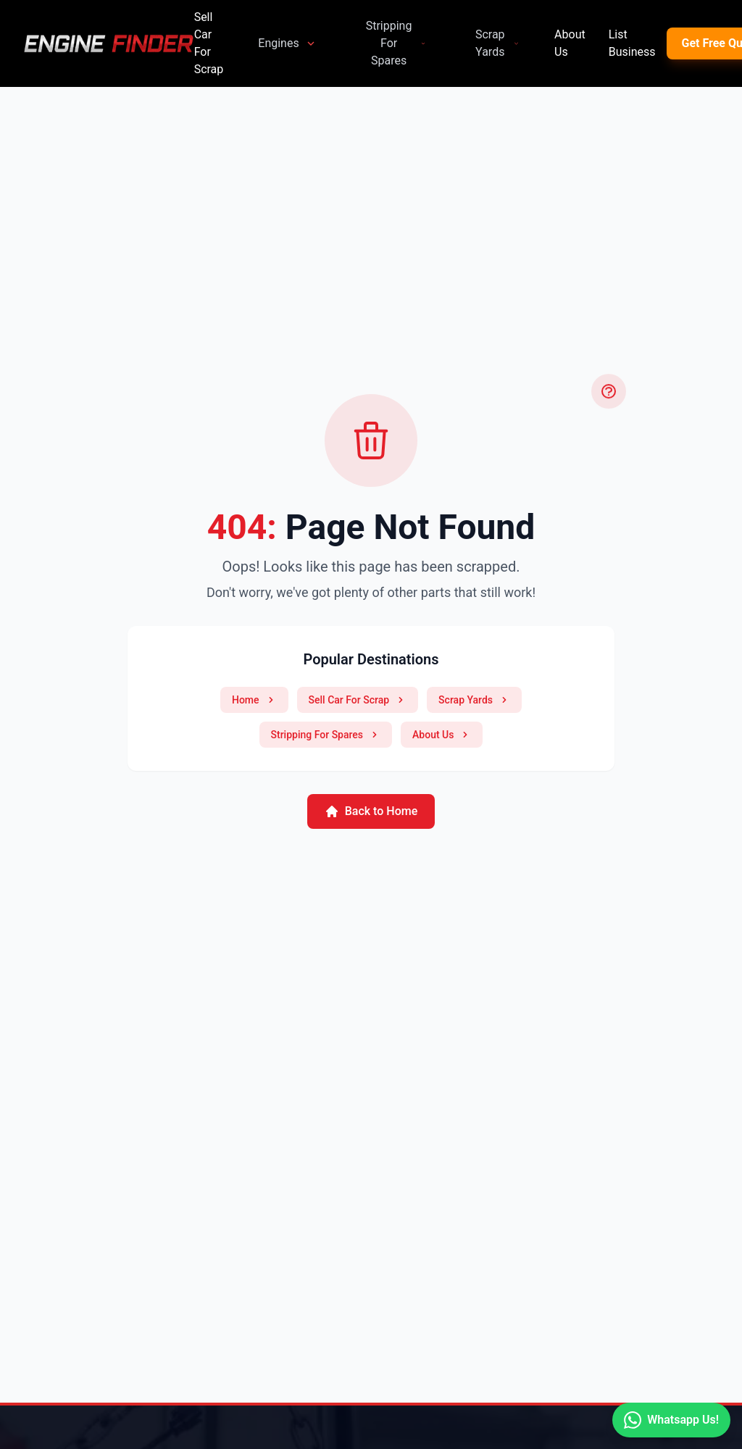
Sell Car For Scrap (209, 43)
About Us (569, 43)
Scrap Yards (497, 43)
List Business (632, 43)
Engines (287, 43)
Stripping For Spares (396, 43)
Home (254, 700)
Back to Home (371, 811)
